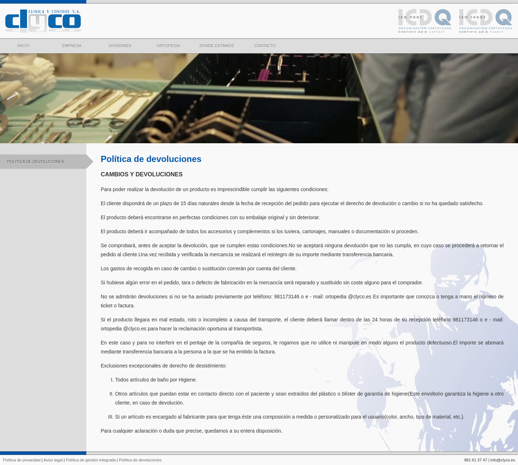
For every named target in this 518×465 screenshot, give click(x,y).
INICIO (23, 43)
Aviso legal (53, 460)
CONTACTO (265, 43)
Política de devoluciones (140, 460)
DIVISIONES (120, 43)
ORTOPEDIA (168, 43)
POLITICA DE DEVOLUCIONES (46, 161)
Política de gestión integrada (91, 460)
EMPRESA (72, 43)
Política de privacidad (22, 460)
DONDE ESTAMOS (217, 43)
